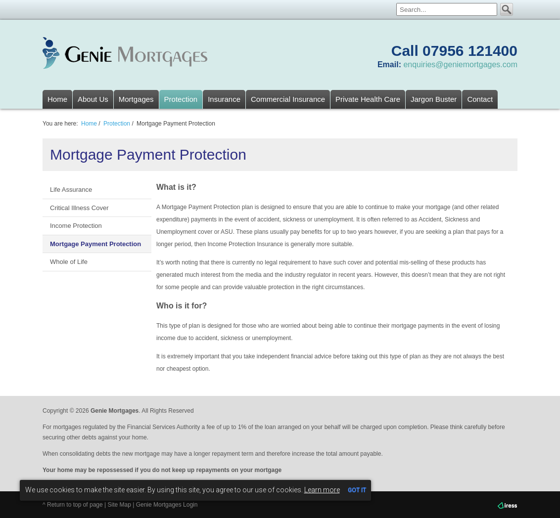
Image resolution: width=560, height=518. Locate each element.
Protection (116, 123)
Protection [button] (181, 99)
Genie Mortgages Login (167, 504)
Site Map (119, 504)
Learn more (322, 490)
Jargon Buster (434, 99)
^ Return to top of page (73, 504)
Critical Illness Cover (79, 208)
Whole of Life (69, 261)
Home (57, 99)
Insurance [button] (224, 99)
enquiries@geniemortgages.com (460, 64)
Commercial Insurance (288, 99)
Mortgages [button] (136, 99)
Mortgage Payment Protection (95, 244)
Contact (480, 99)
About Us (93, 99)
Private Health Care (367, 99)
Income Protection (76, 225)
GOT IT (357, 490)
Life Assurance (71, 189)
